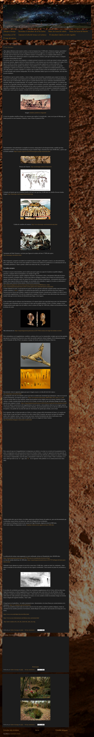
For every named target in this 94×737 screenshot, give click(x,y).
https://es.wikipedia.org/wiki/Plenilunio (20, 605)
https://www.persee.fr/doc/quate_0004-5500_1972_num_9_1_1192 (46, 397)
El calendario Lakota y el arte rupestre (62, 35)
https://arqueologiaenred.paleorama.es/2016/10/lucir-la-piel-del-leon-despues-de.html (44, 403)
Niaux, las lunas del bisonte (78, 31)
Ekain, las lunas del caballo (57, 31)
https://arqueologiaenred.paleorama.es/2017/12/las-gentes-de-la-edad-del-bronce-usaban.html (28, 286)
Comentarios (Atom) (15, 733)
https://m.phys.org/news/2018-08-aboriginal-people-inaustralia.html (32, 151)
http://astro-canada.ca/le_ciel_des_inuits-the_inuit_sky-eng (19, 621)
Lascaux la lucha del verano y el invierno (32, 35)
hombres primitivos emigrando (38, 112)
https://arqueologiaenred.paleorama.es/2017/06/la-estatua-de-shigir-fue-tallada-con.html (38, 330)
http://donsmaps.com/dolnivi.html (12, 255)
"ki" (28, 458)
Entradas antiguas (62, 730)
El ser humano (8, 47)
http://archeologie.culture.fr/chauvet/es (41, 166)
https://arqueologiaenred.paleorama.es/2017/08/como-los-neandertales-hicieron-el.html (26, 558)
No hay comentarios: (30, 630)
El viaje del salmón (9, 38)
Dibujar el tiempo (10, 31)
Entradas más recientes (11, 730)
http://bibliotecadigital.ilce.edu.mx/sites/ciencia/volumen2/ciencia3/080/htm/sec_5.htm (26, 285)
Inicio (37, 730)
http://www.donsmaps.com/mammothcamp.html (44, 224)
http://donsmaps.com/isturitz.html (12, 394)
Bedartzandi (35, 667)
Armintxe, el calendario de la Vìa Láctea (32, 31)
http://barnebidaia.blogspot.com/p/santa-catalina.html (17, 420)
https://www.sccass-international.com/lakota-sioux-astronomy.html (21, 618)
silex (16, 290)
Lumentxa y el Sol (9, 35)
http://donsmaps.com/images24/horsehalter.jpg (20, 194)
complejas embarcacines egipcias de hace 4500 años (40, 525)
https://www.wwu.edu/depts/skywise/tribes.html (16, 614)
